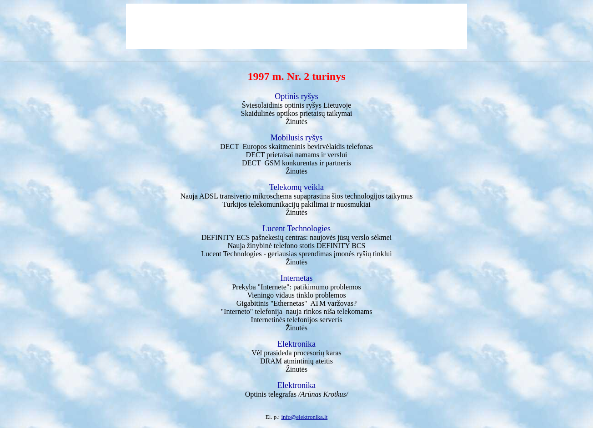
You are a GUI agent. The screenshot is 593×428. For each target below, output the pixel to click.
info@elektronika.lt (304, 416)
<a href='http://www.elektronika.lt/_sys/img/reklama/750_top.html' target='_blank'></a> (296, 26)
